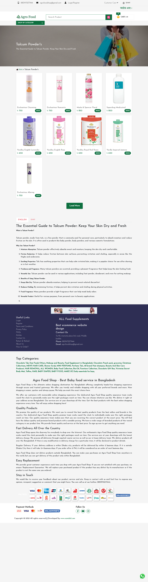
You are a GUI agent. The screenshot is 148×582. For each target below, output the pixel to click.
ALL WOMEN (47, 369)
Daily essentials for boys (83, 371)
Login (18, 321)
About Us (20, 344)
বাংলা (126, 3)
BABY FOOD (57, 371)
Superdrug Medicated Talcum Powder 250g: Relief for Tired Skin (119, 108)
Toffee (28, 371)
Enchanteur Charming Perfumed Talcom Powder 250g (28, 108)
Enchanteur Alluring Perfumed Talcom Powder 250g (28, 192)
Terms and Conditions (24, 326)
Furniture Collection (88, 369)
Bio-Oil (76, 369)
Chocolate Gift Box (106, 369)
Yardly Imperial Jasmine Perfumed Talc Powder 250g (117, 150)
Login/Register (72, 3)
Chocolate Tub (22, 363)
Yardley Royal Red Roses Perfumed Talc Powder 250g (87, 150)
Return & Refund (22, 341)
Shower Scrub (50, 366)
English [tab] (22, 220)
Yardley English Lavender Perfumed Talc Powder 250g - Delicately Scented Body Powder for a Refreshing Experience (28, 150)
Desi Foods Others (37, 363)
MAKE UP (68, 371)
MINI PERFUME (64, 366)
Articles (19, 335)
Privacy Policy (21, 329)
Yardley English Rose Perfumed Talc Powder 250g (56, 150)
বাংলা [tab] (33, 220)
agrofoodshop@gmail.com (48, 3)
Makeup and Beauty (55, 363)
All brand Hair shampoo (94, 366)
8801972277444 (25, 3)
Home (19, 69)
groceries (118, 363)
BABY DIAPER (44, 371)
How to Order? (22, 347)
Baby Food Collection (63, 369)
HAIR (34, 371)
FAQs (18, 332)
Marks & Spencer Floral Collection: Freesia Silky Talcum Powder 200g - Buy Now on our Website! (88, 108)
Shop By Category (30, 23)
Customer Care (111, 3)
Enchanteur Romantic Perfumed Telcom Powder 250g (58, 108)
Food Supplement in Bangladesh (79, 363)
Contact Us (20, 338)
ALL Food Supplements (74, 319)
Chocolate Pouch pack (103, 363)
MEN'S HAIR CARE (34, 366)
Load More (74, 206)
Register (19, 324)
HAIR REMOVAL (32, 369)
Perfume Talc (77, 366)
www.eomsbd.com (67, 518)
